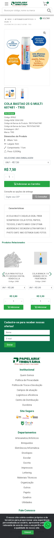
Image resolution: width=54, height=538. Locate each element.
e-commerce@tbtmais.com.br (27, 531)
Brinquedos (27, 443)
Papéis (27, 492)
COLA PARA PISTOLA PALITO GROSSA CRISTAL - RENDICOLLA (13, 276)
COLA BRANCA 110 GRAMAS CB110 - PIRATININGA (40, 276)
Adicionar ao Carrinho (27, 184)
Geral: (27, 516)
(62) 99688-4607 (27, 527)
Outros (27, 487)
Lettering (27, 472)
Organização (27, 482)
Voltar (45, 18)
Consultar (41, 197)
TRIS (12, 132)
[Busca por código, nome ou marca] (24, 10)
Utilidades (27, 502)
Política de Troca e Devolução (27, 385)
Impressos (27, 467)
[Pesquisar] (49, 10)
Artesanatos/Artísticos (27, 438)
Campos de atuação (27, 390)
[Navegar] (3, 274)
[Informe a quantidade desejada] (9, 177)
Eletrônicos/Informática (27, 448)
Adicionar (14, 307)
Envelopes (27, 453)
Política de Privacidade (27, 380)
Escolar (27, 458)
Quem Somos (27, 375)
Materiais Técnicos (27, 477)
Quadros (27, 497)
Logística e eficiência (27, 395)
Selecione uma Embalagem (18, 158)
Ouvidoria (27, 405)
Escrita (27, 463)
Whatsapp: (27, 524)
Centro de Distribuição (27, 400)
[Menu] (6, 4)
